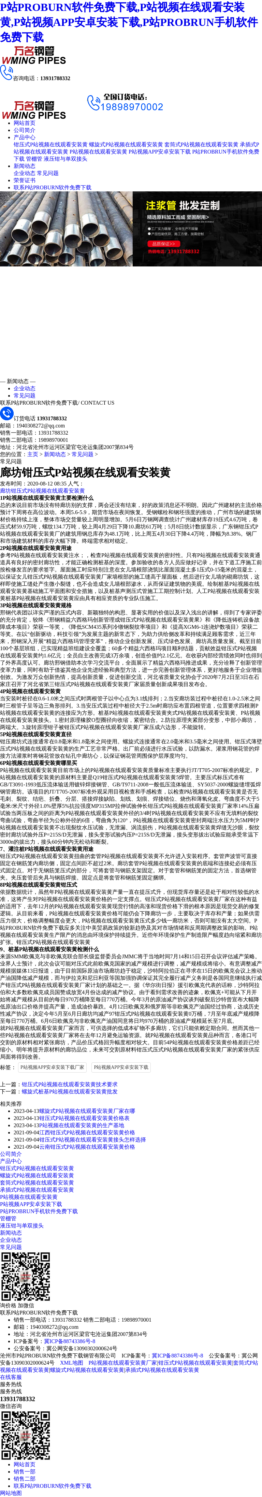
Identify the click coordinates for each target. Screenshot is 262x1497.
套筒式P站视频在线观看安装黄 (201, 144)
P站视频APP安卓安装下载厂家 (52, 1067)
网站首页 (24, 123)
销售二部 (24, 1479)
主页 (32, 454)
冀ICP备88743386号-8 (69, 1341)
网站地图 (11, 1493)
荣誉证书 (24, 180)
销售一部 (24, 1471)
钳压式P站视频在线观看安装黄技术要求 (70, 1084)
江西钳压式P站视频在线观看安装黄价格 (87, 1132)
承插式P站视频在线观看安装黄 (37, 1190)
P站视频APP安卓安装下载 (160, 152)
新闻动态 (24, 166)
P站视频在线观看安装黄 (98, 152)
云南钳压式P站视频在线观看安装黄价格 (87, 1147)
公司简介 (24, 130)
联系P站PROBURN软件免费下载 (52, 187)
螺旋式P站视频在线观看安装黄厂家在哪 (87, 1111)
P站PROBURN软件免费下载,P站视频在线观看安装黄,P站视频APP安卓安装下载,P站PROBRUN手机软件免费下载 (129, 22)
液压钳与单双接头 (65, 159)
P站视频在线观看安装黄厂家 (123, 1363)
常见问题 (48, 173)
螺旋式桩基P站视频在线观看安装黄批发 (70, 1091)
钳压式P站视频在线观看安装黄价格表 (84, 1118)
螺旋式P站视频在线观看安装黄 (126, 144)
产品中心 (24, 137)
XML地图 (71, 1363)
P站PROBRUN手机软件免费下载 (39, 1211)
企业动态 (24, 173)
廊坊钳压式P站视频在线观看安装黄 (42, 491)
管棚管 (34, 159)
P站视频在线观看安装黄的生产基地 (81, 1125)
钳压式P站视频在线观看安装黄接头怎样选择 (92, 1140)
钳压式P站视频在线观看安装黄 (51, 144)
